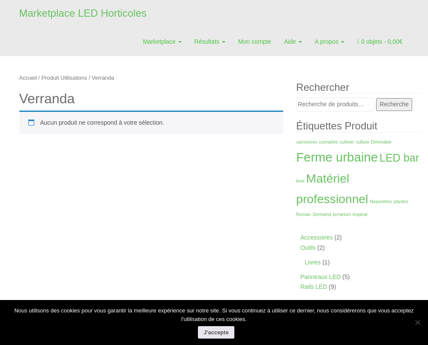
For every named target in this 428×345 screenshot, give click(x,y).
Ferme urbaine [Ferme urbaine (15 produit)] (337, 157)
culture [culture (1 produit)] (362, 141)
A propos (329, 41)
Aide (293, 41)
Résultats (210, 41)
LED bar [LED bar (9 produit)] (399, 158)
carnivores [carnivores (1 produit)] (306, 141)
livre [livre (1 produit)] (300, 180)
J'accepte (216, 332)
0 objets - (380, 41)
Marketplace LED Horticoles (83, 13)
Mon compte (254, 41)
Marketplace (162, 41)
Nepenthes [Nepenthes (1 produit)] (381, 201)
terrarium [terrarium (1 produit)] (342, 214)
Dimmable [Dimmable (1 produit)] (381, 141)
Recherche (394, 104)
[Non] (417, 322)
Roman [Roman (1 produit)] (303, 214)
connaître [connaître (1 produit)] (328, 141)
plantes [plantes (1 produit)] (401, 201)
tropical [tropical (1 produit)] (360, 214)
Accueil (28, 78)
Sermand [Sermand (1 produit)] (321, 214)
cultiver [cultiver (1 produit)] (347, 141)
